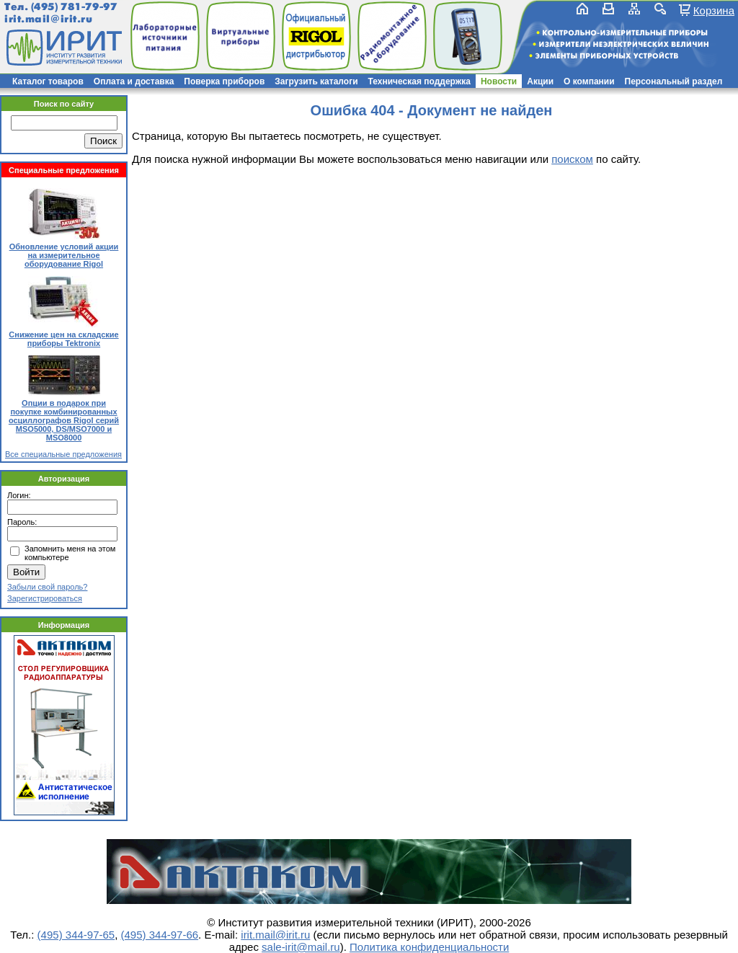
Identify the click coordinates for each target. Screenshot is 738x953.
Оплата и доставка (134, 81)
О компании (589, 81)
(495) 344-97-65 (76, 934)
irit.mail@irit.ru (48, 19)
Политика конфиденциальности (429, 947)
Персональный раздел (674, 81)
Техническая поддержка (419, 81)
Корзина (713, 10)
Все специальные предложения (63, 454)
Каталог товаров (48, 81)
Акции (540, 81)
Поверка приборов (224, 81)
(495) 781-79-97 (74, 6)
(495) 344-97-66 (160, 934)
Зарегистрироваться (44, 598)
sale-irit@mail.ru (301, 947)
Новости (499, 81)
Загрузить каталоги (316, 81)
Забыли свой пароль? (47, 586)
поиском (572, 159)
